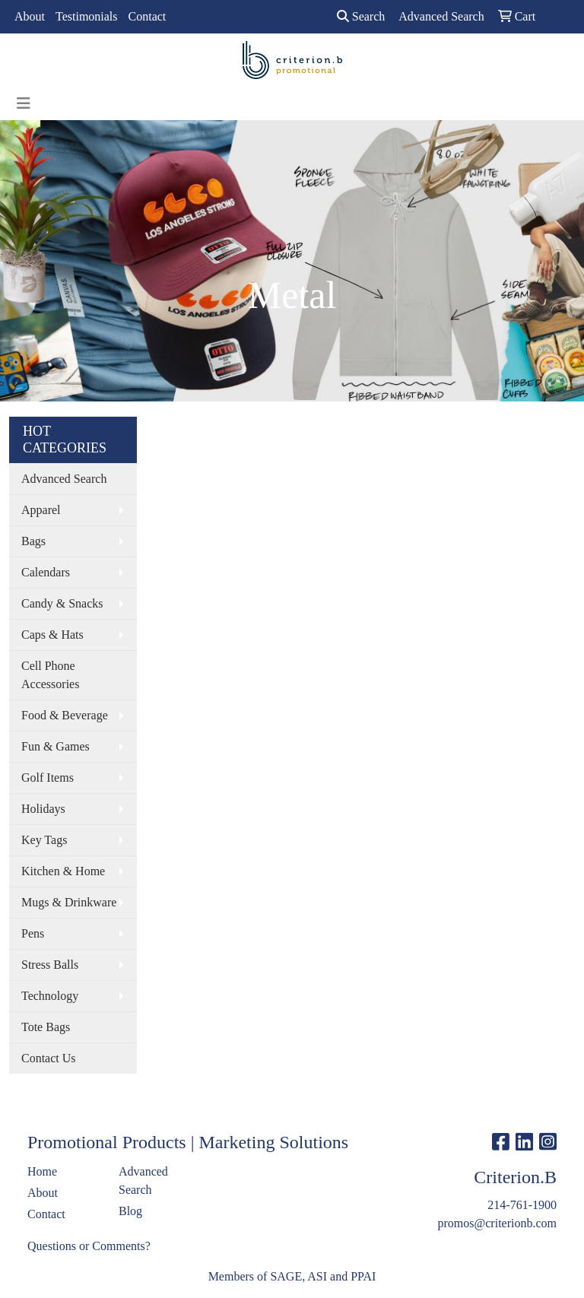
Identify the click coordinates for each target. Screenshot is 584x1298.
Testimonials (87, 16)
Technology (49, 995)
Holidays (43, 808)
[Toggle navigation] (24, 103)
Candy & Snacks (62, 603)
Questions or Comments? (89, 1245)
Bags (33, 541)
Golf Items (47, 777)
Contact (148, 16)
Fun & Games (55, 746)
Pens (32, 933)
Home (42, 1171)
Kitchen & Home (63, 871)
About (29, 16)
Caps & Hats (52, 634)
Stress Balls (49, 964)
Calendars (45, 572)
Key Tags (44, 839)
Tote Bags (45, 1026)
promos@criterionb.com (497, 1223)
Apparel (41, 509)
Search (361, 16)
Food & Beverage (64, 715)
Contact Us (48, 1058)
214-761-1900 (522, 1204)
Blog (130, 1210)
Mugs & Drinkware (68, 902)
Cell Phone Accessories (50, 674)
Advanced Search (63, 478)
